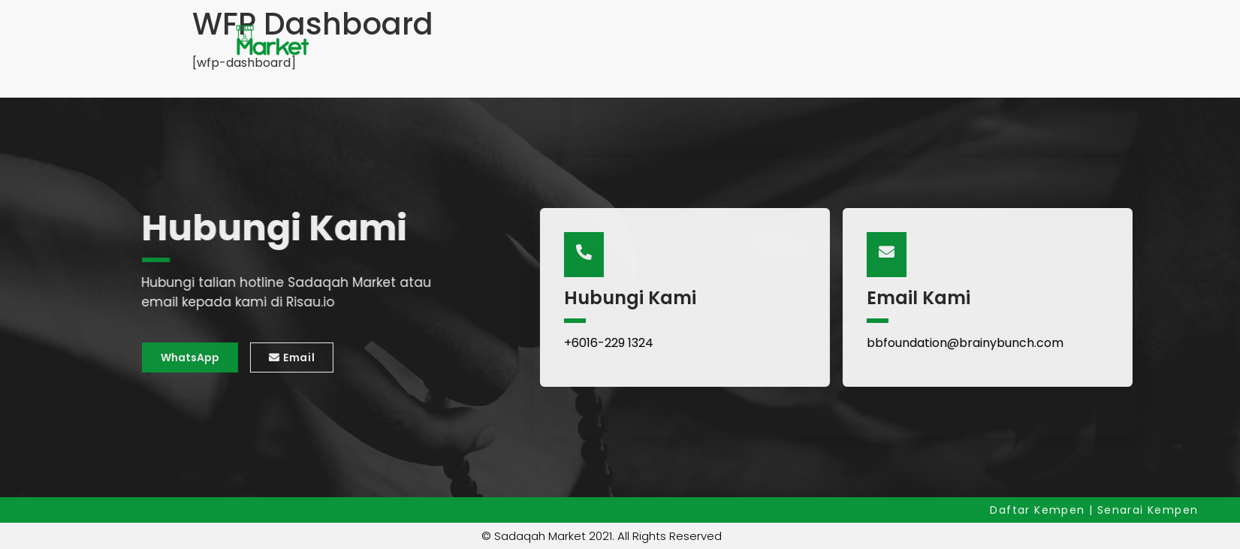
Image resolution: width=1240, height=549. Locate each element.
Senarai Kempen (479, 41)
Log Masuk (906, 41)
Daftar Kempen (1039, 509)
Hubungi (592, 41)
